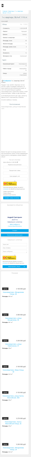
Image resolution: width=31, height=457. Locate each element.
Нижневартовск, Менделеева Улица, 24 (13, 448)
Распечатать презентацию (14, 235)
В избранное (7, 80)
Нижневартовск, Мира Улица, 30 (13, 371)
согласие (6, 189)
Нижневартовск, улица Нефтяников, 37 (13, 345)
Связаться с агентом (14, 222)
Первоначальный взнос (15, 164)
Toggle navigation (2, 5)
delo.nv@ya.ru (15, 224)
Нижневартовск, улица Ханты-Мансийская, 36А (13, 397)
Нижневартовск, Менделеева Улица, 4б (13, 293)
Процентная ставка (14, 170)
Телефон (14, 230)
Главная (5, 11)
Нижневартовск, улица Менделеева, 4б (13, 319)
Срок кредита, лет (15, 176)
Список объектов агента (15, 226)
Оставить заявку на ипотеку (11, 198)
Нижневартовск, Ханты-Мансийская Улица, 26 (13, 423)
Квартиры (11, 11)
